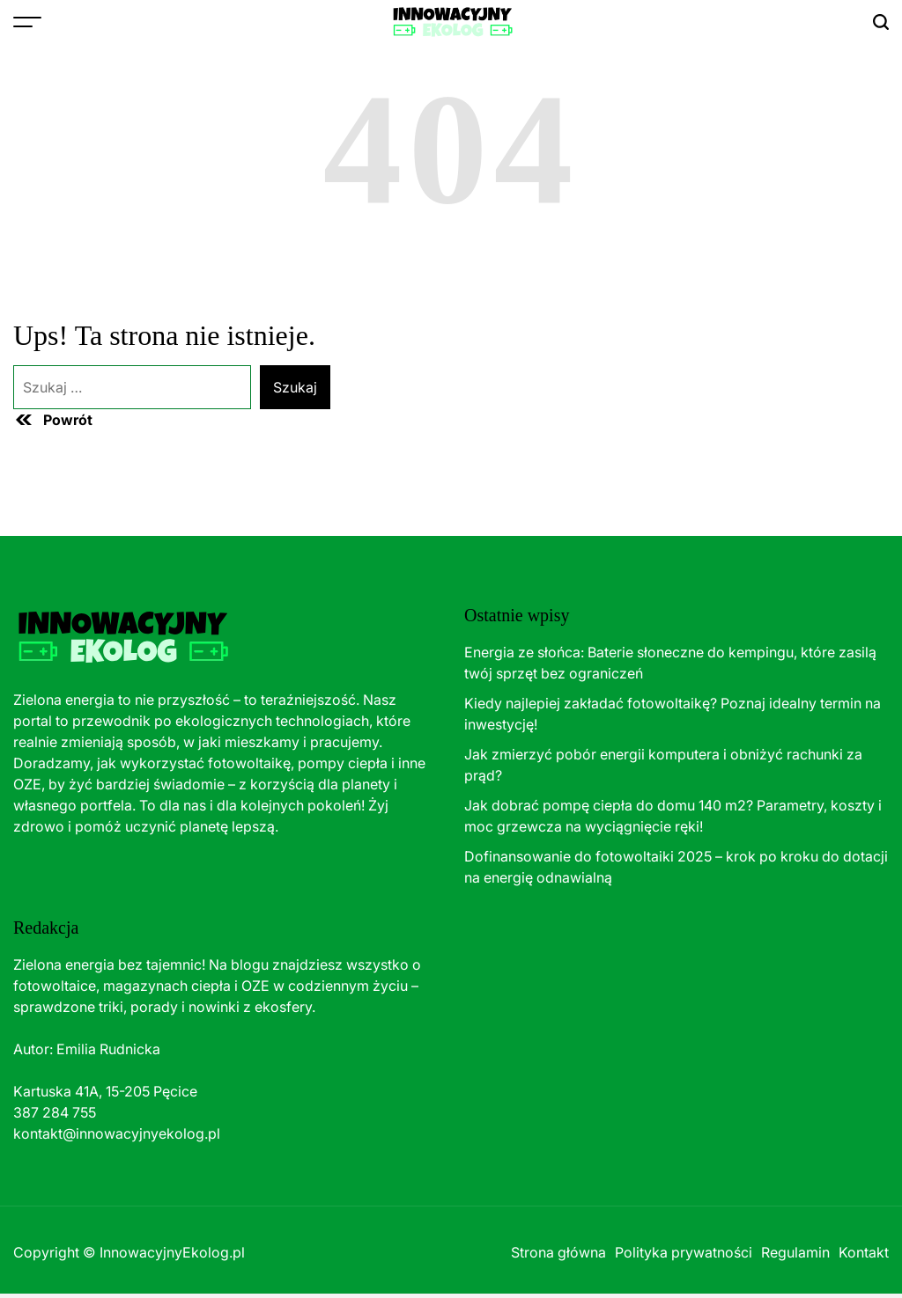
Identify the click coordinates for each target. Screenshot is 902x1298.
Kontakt (864, 1252)
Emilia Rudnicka (108, 1049)
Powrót (52, 419)
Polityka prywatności (683, 1252)
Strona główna (558, 1252)
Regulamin (795, 1252)
